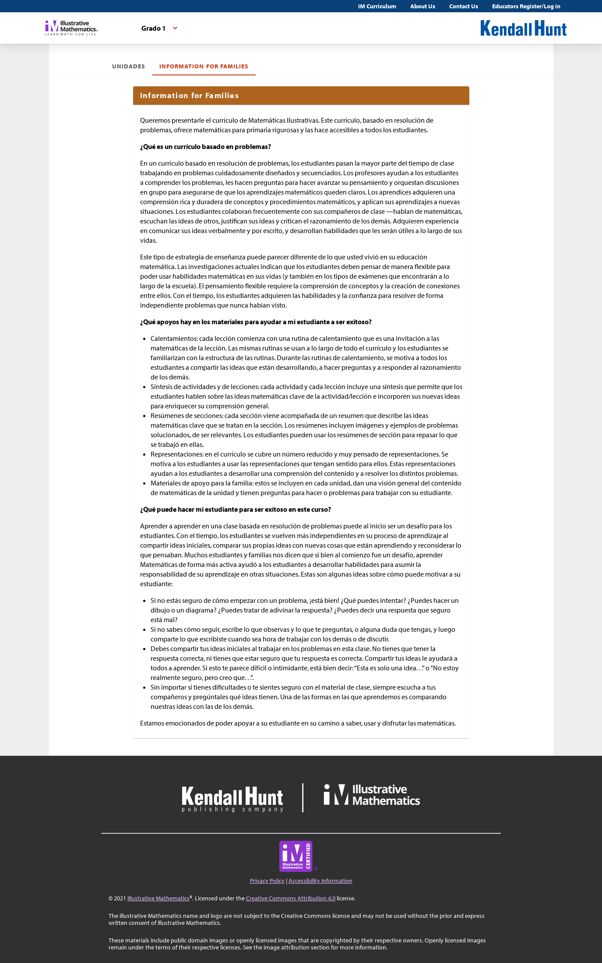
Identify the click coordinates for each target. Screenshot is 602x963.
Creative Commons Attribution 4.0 (290, 898)
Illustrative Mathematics (158, 898)
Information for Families (204, 66)
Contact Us (463, 6)
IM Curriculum (377, 6)
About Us (422, 6)
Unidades (128, 66)
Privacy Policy (267, 881)
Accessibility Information (320, 881)
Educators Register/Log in (526, 6)
